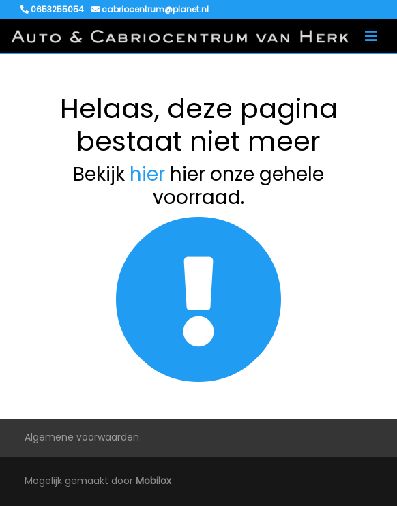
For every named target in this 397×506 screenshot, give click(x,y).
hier (147, 174)
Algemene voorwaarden (82, 437)
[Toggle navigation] (371, 36)
